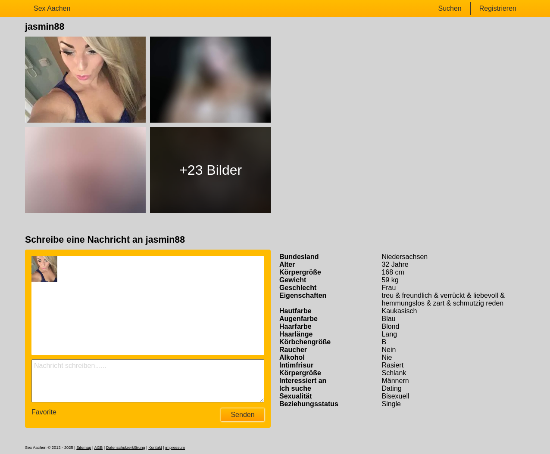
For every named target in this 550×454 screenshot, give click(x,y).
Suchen (449, 8)
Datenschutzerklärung (125, 447)
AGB (98, 447)
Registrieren (497, 8)
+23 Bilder (210, 170)
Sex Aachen (52, 8)
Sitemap (83, 447)
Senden (242, 414)
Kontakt (155, 447)
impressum (175, 447)
